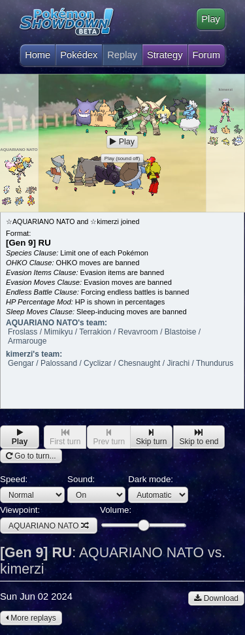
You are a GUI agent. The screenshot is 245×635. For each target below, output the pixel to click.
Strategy (165, 55)
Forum (206, 55)
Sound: (96, 488)
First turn (65, 437)
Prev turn (109, 437)
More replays (31, 618)
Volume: (143, 517)
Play (210, 19)
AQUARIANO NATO (48, 525)
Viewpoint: (48, 519)
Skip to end (198, 437)
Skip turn (151, 437)
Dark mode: (158, 488)
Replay (122, 55)
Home (38, 52)
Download (216, 598)
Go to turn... (31, 456)
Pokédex (78, 55)
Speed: (32, 488)
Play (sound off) (122, 158)
